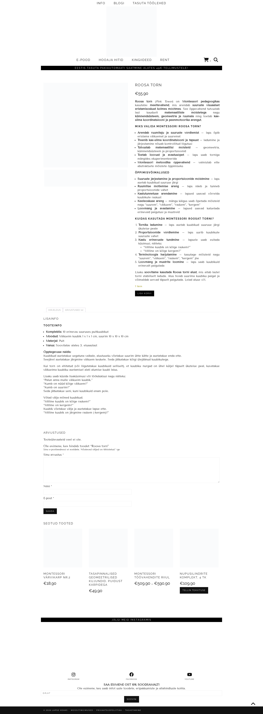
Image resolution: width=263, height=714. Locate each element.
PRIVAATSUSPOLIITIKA (109, 710)
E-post (48, 498)
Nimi (47, 486)
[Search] (216, 60)
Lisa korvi (145, 293)
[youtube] (190, 676)
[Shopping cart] (207, 60)
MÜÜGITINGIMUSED (82, 710)
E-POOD (83, 60)
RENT (165, 60)
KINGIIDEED (142, 60)
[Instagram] (63, 647)
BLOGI (119, 3)
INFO (101, 3)
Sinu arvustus (53, 454)
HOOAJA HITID (111, 60)
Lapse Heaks (60, 710)
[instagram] (74, 676)
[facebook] (131, 676)
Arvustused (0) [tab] (74, 310)
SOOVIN (131, 699)
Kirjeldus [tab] (54, 310)
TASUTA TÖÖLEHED (149, 3)
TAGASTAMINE (133, 710)
